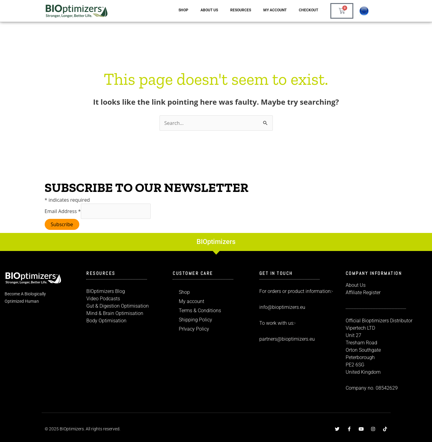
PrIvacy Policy (194, 329)
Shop (183, 10)
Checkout (308, 10)
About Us (356, 285)
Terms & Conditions (200, 310)
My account (275, 10)
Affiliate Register (363, 292)
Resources (240, 10)
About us (209, 10)
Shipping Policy (195, 320)
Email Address (63, 211)
